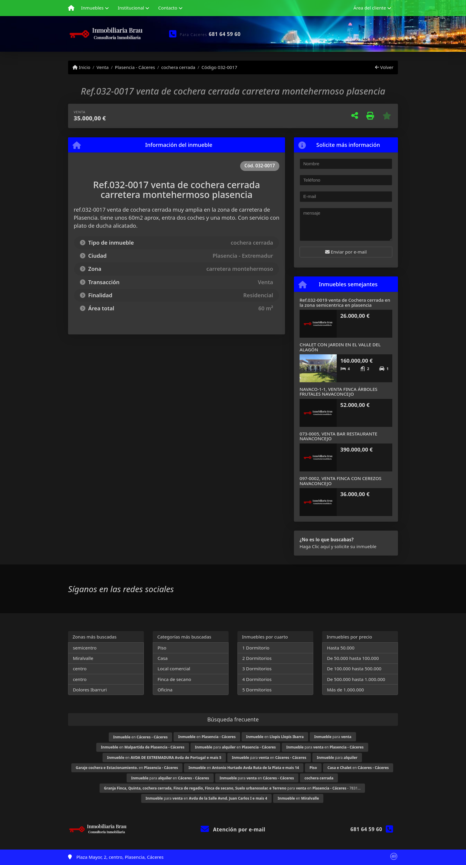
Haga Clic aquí (315, 546)
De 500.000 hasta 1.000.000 (356, 679)
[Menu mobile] (71, 8)
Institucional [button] (131, 8)
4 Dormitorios (257, 679)
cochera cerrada (178, 67)
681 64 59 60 (225, 34)
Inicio (81, 67)
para (332, 736)
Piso (162, 648)
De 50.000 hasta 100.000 (353, 658)
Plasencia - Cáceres (135, 67)
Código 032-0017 (219, 67)
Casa (163, 658)
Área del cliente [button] (369, 8)
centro (79, 668)
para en (235, 747)
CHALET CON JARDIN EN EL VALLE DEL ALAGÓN (340, 347)
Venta (103, 67)
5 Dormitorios (257, 690)
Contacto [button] (167, 8)
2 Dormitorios (257, 658)
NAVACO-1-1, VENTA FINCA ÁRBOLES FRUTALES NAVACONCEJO (338, 391)
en (140, 737)
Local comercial (174, 668)
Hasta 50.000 (341, 648)
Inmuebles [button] (92, 8)
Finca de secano (174, 679)
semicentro (85, 648)
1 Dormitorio (255, 648)
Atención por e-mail (233, 829)
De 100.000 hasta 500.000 (354, 668)
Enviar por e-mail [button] (346, 252)
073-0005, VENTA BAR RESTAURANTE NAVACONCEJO (338, 436)
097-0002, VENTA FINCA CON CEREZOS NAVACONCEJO (340, 480)
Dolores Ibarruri (90, 690)
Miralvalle (83, 658)
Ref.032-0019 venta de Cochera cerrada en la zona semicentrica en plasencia (345, 302)
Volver (384, 67)
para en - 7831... (232, 788)
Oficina (165, 690)
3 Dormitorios (257, 668)
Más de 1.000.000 (345, 690)
